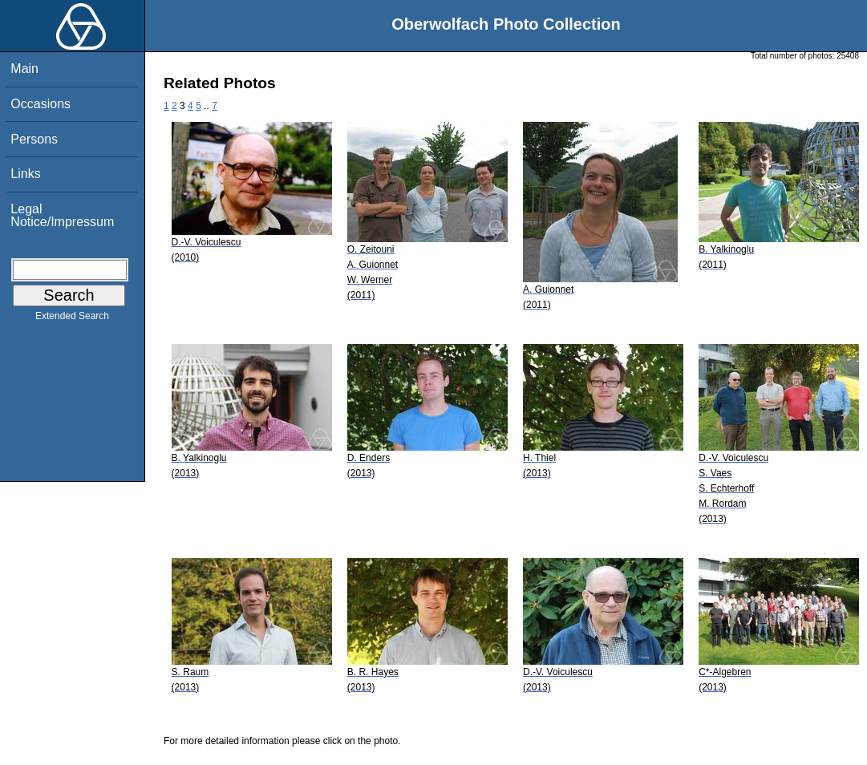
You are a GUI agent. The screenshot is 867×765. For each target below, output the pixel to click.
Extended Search (72, 319)
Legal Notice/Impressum (62, 215)
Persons (34, 139)
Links (25, 173)
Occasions (40, 104)
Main (24, 68)
